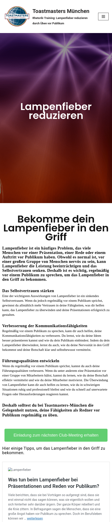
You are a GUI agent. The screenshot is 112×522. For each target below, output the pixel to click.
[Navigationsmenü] (103, 16)
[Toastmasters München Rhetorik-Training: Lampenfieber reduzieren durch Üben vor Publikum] (47, 16)
